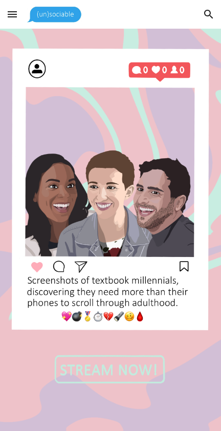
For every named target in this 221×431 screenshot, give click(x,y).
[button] (12, 14)
